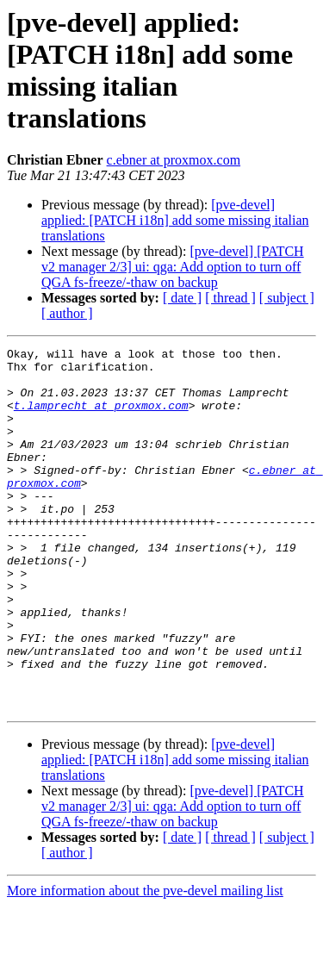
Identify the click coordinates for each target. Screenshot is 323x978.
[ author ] (67, 313)
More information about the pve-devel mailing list (145, 963)
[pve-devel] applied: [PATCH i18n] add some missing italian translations (175, 220)
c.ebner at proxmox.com (174, 160)
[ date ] (182, 297)
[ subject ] (286, 297)
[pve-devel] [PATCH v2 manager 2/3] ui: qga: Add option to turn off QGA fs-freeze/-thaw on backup (172, 267)
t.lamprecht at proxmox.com (101, 418)
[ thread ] (230, 297)
